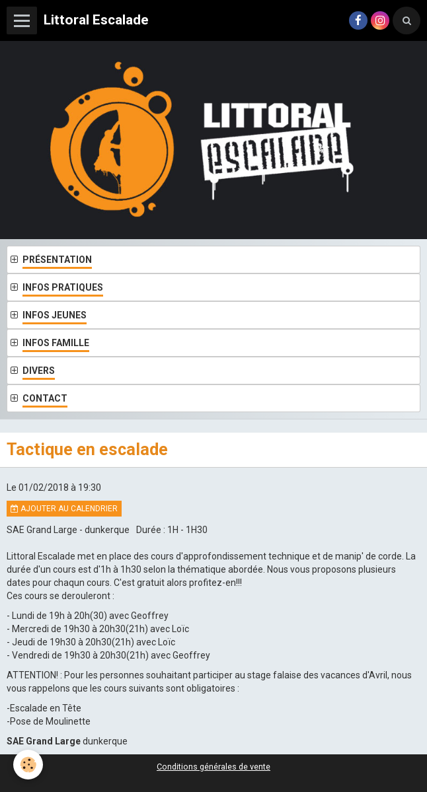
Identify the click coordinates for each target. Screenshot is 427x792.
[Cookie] (28, 764)
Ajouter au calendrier (64, 508)
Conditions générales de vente (213, 767)
